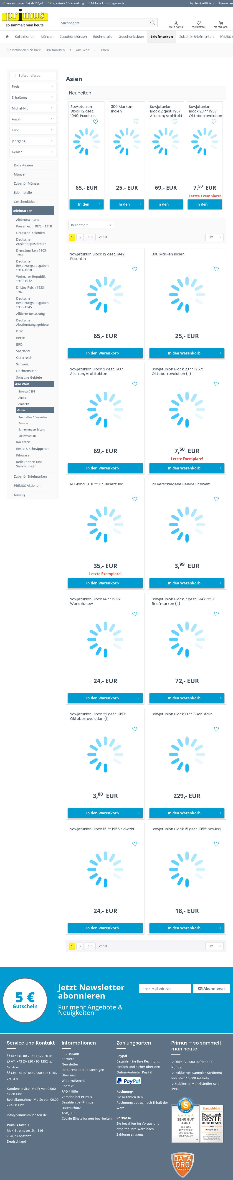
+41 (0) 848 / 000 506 (32, 1072)
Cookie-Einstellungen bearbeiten (87, 1118)
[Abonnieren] (211, 988)
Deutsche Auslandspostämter (31, 241)
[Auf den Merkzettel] (96, 122)
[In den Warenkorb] (87, 204)
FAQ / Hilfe (70, 1091)
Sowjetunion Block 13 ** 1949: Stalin (182, 714)
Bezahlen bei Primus (77, 1102)
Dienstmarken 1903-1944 (31, 252)
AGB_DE (67, 1113)
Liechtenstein (26, 371)
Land (15, 130)
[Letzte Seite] (90, 237)
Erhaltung (19, 97)
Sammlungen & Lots (31, 429)
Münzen (20, 174)
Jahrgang (18, 141)
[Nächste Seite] (80, 237)
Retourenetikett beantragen (83, 1070)
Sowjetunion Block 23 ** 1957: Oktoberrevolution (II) (205, 111)
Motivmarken (27, 436)
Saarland (23, 351)
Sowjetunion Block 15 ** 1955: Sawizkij (102, 829)
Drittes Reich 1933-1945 (30, 289)
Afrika (22, 398)
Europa (23, 423)
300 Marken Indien (121, 109)
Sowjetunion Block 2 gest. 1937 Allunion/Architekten (166, 111)
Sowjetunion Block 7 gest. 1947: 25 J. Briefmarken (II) (183, 601)
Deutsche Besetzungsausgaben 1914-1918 (32, 265)
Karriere (68, 1059)
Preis (16, 86)
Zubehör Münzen (27, 183)
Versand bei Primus (77, 1097)
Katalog (19, 494)
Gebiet (17, 152)
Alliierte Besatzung (30, 313)
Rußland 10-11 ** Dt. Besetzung (96, 484)
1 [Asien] (72, 237)
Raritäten (23, 442)
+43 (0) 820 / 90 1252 (32, 1061)
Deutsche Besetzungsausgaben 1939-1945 (32, 302)
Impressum (70, 1053)
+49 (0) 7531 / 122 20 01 (35, 1056)
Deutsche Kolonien (30, 233)
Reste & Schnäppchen (33, 448)
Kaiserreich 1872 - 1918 (34, 226)
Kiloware (22, 455)
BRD (19, 344)
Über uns (69, 1075)
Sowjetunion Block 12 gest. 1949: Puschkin (83, 111)
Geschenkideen (26, 201)
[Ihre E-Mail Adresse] (165, 988)
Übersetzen (225, 3)
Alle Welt (22, 384)
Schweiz (22, 364)
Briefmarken (22, 211)
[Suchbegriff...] (108, 22)
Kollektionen (23, 165)
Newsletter (70, 1064)
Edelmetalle (23, 192)
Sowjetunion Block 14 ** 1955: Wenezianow (95, 601)
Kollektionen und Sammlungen (29, 464)
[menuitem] (108, 28)
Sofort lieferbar (30, 75)
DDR (19, 331)
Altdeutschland (27, 219)
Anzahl (17, 119)
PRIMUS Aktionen (27, 485)
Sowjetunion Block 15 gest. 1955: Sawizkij (186, 829)
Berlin (20, 338)
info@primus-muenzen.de (27, 1115)
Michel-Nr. (20, 108)
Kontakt (67, 1086)
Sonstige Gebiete (29, 377)
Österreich (24, 357)
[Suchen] (153, 22)
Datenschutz (71, 1108)
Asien (21, 410)
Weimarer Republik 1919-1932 (31, 278)
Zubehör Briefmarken (30, 476)
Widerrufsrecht (73, 1080)
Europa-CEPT (26, 391)
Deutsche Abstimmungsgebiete (32, 322)
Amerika (23, 404)
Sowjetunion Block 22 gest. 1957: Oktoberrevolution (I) (98, 716)
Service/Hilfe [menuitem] (201, 3)
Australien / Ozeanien (32, 417)
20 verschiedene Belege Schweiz (181, 484)
